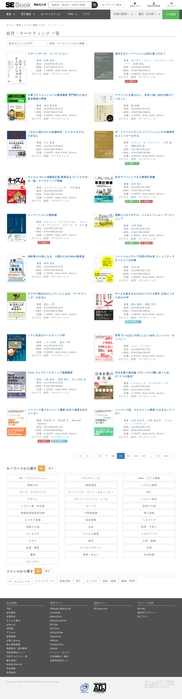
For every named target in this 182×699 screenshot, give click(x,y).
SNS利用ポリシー (15, 652)
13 (136, 455)
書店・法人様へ (147, 13)
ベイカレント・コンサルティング (149, 383)
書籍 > (19, 25)
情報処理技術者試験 (33, 512)
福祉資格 (91, 519)
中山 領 (135, 267)
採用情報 (11, 636)
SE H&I (141, 608)
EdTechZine (56, 632)
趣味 (33, 554)
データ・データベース (33, 492)
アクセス (11, 632)
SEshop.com (101, 608)
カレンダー (32, 561)
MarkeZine (56, 616)
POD (70, 14)
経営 (91, 540)
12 (128, 455)
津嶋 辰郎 (136, 146)
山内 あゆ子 (137, 420)
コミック (91, 506)
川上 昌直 (49, 142)
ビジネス (92, 581)
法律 (149, 547)
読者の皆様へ (121, 13)
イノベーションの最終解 (42, 215)
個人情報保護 (13, 644)
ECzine (54, 624)
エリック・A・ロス (73, 225)
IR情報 (10, 628)
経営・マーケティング (56, 73)
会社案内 (11, 612)
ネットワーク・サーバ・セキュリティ (91, 492)
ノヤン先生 (50, 342)
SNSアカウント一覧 (17, 656)
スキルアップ (149, 533)
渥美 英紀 (63, 379)
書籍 (8, 14)
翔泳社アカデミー (146, 612)
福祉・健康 (109, 581)
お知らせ (11, 624)
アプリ (86, 14)
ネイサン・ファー (141, 60)
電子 (51, 468)
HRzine (54, 640)
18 (165, 455)
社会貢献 (11, 668)
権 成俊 (135, 105)
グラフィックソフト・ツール (91, 499)
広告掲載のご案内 (59, 656)
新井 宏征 (138, 64)
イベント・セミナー (60, 652)
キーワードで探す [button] (112, 4)
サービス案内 (13, 620)
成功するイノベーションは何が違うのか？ (140, 53)
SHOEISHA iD (14, 664)
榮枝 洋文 (150, 304)
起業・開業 (32, 547)
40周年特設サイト (59, 660)
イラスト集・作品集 (33, 506)
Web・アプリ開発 (149, 478)
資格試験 (65, 581)
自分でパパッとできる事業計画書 (135, 177)
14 (143, 455)
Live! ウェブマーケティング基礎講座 (50, 372)
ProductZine (57, 644)
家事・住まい (91, 554)
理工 (149, 492)
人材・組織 (149, 540)
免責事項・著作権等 (16, 648)
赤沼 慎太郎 (50, 105)
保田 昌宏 (49, 263)
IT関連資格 (91, 512)
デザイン (33, 499)
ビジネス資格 (33, 519)
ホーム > (10, 25)
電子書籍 (26, 14)
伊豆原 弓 (49, 420)
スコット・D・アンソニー (145, 142)
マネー (33, 540)
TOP (8, 608)
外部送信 (11, 672)
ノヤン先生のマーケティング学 (46, 335)
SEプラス (142, 616)
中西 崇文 (49, 60)
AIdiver (54, 648)
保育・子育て (149, 526)
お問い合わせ (13, 640)
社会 (91, 526)
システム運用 (149, 485)
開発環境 (91, 485)
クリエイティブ (44, 581)
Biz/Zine (54, 628)
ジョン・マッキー (141, 346)
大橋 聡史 (49, 379)
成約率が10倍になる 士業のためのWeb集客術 (56, 256)
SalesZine (55, 636)
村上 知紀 (77, 379)
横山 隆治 (136, 304)
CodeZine (55, 612)
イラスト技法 (149, 499)
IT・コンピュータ (19, 581)
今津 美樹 (136, 225)
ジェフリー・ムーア (55, 187)
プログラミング (91, 478)
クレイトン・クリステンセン (60, 221)
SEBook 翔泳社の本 (60, 608)
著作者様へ (12, 660)
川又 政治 (75, 187)
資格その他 (32, 526)
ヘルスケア (149, 519)
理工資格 (149, 512)
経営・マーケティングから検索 (67, 43)
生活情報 (149, 554)
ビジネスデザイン (91, 547)
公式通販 (171, 14)
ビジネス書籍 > (32, 25)
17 (158, 455)
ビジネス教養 (91, 533)
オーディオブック (51, 14)
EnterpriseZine (58, 620)
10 (113, 455)
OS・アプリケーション (33, 478)
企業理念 (11, 616)
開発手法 (33, 485)
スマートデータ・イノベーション (48, 53)
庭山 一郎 (49, 304)
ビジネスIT (32, 533)
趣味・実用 (128, 581)
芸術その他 (149, 506)
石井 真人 (136, 184)
